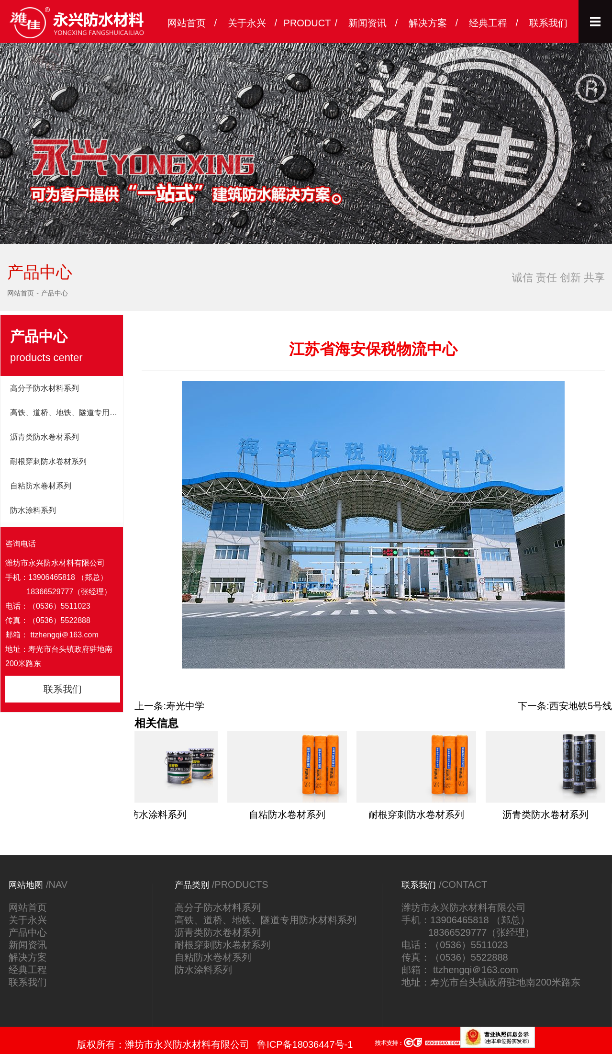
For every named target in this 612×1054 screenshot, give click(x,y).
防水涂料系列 (33, 510)
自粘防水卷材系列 (40, 486)
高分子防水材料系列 (44, 388)
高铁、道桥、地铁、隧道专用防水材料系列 (66, 412)
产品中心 (54, 293)
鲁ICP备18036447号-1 (305, 1044)
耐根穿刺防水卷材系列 (48, 461)
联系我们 (63, 689)
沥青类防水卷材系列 (44, 437)
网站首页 (20, 293)
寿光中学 (185, 706)
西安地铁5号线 (580, 706)
